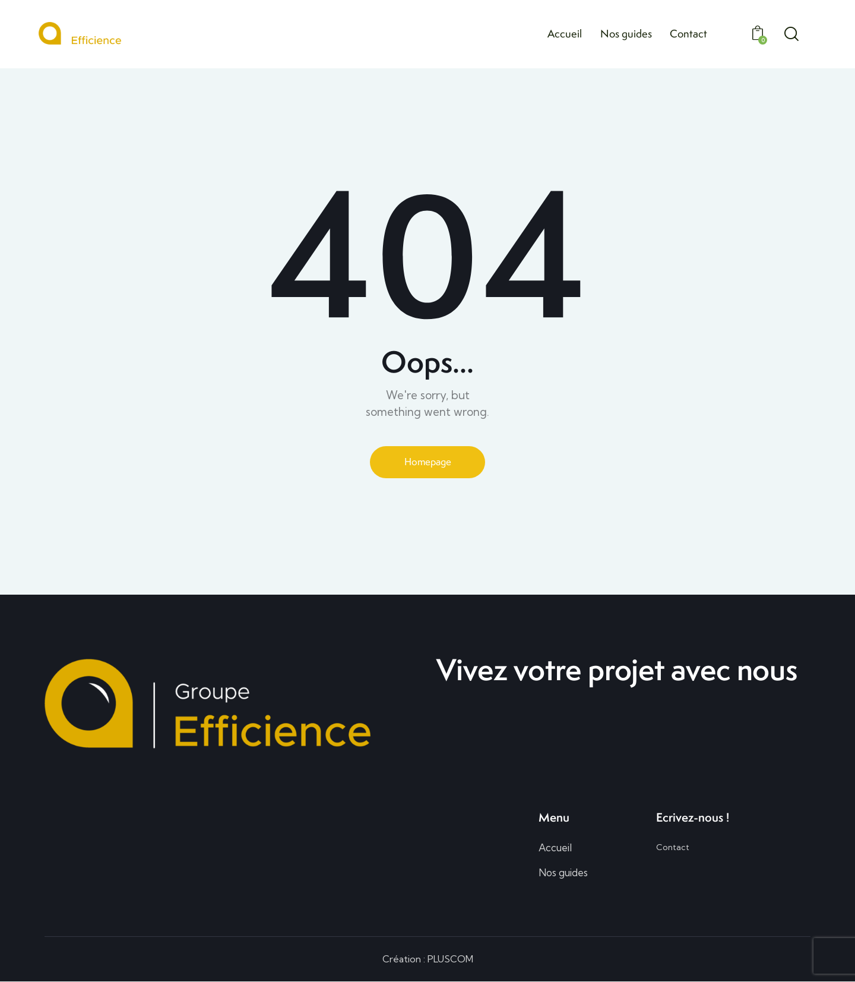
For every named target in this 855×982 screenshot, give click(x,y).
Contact (672, 847)
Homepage (427, 461)
